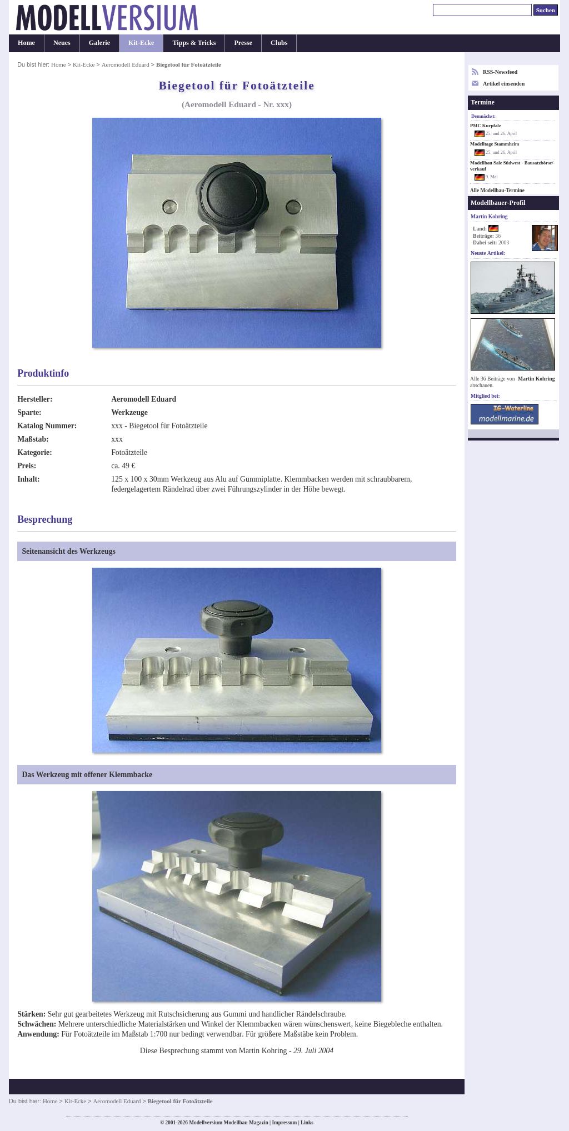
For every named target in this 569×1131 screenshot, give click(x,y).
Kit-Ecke (141, 43)
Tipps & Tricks (194, 43)
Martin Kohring (536, 379)
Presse (243, 43)
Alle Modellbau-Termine (497, 190)
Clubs (279, 43)
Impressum (284, 1122)
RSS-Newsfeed (500, 72)
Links (307, 1122)
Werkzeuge (129, 412)
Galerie (99, 43)
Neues (62, 43)
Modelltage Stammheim (494, 144)
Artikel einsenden (504, 84)
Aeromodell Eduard (125, 64)
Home (26, 43)
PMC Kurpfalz (485, 125)
